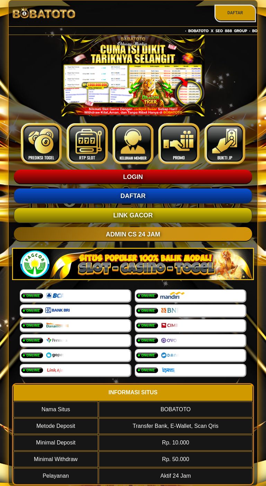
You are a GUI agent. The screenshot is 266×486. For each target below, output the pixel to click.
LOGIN (133, 176)
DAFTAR (235, 12)
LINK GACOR (133, 215)
